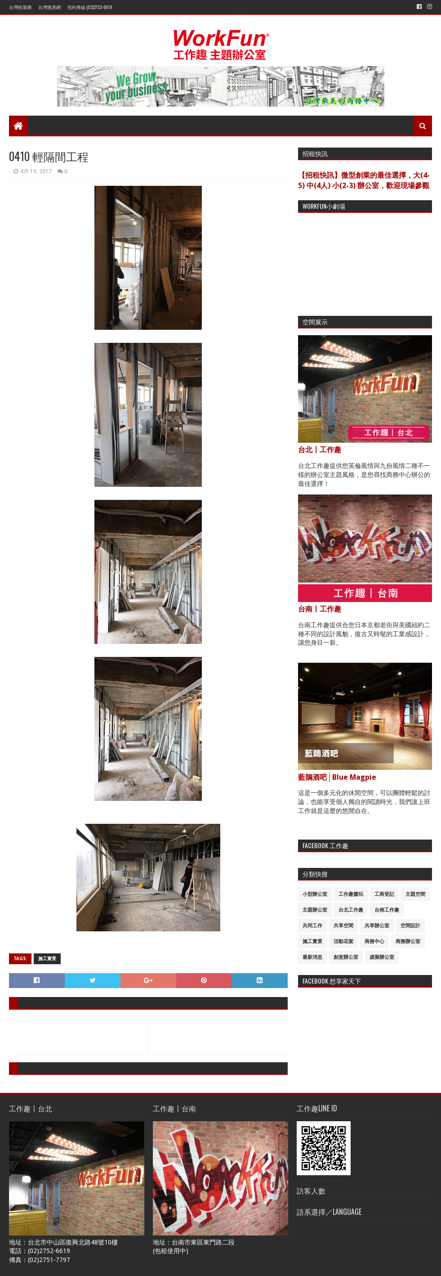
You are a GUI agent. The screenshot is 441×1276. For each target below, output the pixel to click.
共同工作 (312, 926)
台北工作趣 (351, 910)
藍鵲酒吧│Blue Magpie (337, 777)
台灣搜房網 (49, 7)
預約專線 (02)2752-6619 (89, 7)
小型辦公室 (315, 894)
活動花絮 (343, 941)
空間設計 (410, 926)
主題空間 (415, 894)
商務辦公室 (408, 941)
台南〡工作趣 (319, 609)
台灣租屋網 (20, 7)
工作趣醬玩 (351, 894)
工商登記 (384, 894)
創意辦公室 (346, 957)
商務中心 (374, 941)
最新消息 (312, 957)
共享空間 (343, 926)
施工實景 (47, 958)
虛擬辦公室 (382, 957)
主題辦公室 (315, 910)
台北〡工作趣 (319, 449)
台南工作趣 (386, 910)
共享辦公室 (377, 926)
